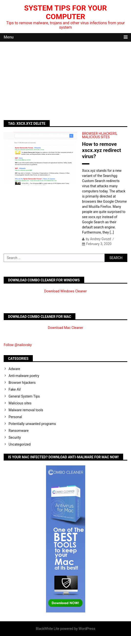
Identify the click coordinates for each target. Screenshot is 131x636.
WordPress (87, 629)
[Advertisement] (65, 78)
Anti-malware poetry (24, 376)
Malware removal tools (26, 410)
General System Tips (24, 396)
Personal (15, 417)
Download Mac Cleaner (65, 328)
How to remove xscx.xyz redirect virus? (101, 150)
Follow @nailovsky (18, 345)
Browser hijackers (99, 134)
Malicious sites (96, 137)
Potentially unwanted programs (32, 424)
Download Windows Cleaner (65, 291)
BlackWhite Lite (47, 629)
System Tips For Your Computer (65, 12)
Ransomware (19, 431)
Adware (14, 369)
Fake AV (15, 389)
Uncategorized (20, 444)
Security (15, 437)
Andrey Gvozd (100, 239)
